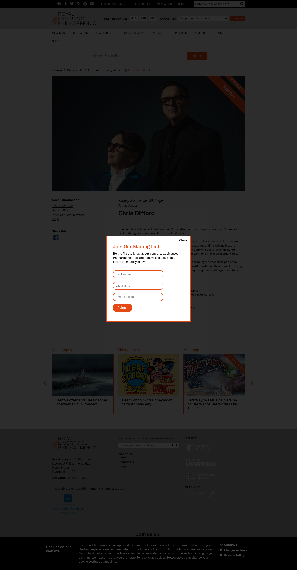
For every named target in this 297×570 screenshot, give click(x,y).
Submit (122, 307)
